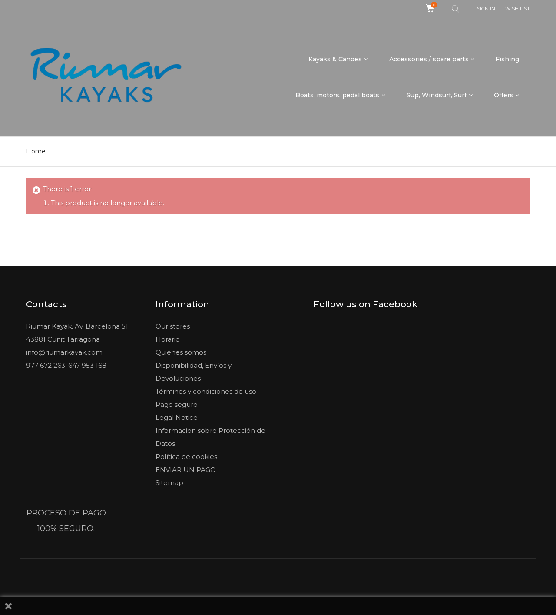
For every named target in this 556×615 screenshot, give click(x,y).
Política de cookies (186, 456)
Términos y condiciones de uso (206, 391)
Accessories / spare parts (429, 59)
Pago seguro (177, 404)
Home (36, 151)
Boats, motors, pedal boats (337, 95)
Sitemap (169, 483)
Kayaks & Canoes (335, 59)
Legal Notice (177, 417)
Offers (503, 95)
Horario (168, 339)
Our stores (173, 326)
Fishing (507, 59)
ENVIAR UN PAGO (186, 469)
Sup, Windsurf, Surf (437, 95)
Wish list (517, 9)
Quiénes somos (181, 352)
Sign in (486, 9)
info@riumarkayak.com (64, 352)
